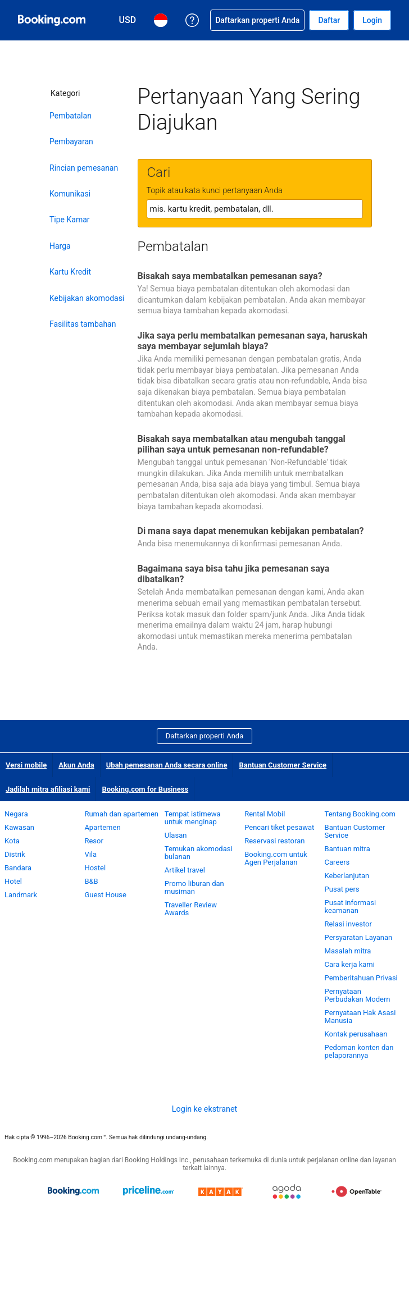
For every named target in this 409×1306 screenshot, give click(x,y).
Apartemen (102, 827)
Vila (90, 854)
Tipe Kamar (69, 219)
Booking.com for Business (145, 789)
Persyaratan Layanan (359, 937)
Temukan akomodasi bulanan (199, 852)
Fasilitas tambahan (82, 323)
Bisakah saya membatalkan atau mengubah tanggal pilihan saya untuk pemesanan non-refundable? (242, 444)
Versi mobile (26, 765)
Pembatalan (70, 115)
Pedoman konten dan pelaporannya (359, 1051)
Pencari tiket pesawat (279, 827)
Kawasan (19, 827)
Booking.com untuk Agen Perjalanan (275, 858)
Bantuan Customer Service (282, 765)
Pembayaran (71, 141)
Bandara (17, 868)
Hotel (13, 881)
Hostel (95, 868)
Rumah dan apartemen (121, 814)
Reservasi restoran (274, 841)
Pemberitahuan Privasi (361, 978)
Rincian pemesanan (83, 167)
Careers (337, 862)
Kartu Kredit (70, 271)
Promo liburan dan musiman (194, 887)
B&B (91, 881)
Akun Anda (76, 765)
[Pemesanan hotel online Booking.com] (51, 20)
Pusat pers (342, 889)
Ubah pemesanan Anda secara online (167, 765)
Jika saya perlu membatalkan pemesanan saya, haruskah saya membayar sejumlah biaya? (252, 340)
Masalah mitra (348, 951)
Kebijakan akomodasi (86, 298)
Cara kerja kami (350, 964)
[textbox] (255, 208)
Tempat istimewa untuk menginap (193, 818)
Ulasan (176, 835)
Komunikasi (69, 193)
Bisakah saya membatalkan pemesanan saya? (230, 276)
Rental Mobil (264, 814)
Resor (93, 841)
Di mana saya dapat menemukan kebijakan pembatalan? (251, 531)
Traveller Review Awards (191, 909)
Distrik (14, 854)
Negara (16, 814)
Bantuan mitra (347, 848)
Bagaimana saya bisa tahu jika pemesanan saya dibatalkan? (234, 573)
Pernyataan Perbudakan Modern (357, 995)
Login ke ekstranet (204, 1108)
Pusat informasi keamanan (350, 906)
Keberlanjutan (347, 875)
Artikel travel (185, 870)
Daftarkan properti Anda (205, 736)
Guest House (105, 895)
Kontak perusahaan (356, 1034)
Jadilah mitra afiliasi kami (48, 789)
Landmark (20, 895)
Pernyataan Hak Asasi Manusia (360, 1016)
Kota (12, 841)
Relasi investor (348, 924)
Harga (60, 245)
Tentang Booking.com (360, 814)
